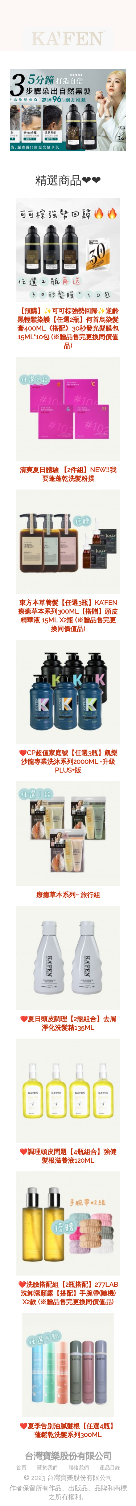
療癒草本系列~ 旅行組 (68, 895)
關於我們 (47, 1467)
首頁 (21, 1467)
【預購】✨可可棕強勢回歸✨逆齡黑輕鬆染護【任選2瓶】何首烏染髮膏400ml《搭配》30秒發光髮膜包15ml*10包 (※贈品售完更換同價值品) (68, 328)
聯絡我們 (79, 1467)
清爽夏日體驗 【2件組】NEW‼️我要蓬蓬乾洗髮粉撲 (68, 474)
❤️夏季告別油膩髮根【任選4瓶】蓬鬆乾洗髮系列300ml (68, 1430)
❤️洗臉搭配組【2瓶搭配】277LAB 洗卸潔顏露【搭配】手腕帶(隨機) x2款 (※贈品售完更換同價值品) (68, 1293)
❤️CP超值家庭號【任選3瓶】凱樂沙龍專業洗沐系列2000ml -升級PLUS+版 (68, 761)
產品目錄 (110, 1467)
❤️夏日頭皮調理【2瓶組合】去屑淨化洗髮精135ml (68, 1023)
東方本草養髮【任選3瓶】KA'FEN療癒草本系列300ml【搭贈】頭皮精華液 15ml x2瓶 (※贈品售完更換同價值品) (68, 616)
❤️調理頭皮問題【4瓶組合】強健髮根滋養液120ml (68, 1156)
